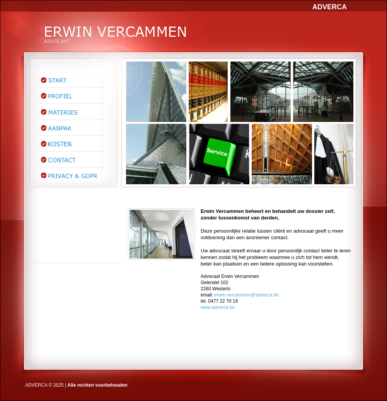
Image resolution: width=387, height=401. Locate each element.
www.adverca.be (218, 307)
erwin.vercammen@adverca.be (246, 295)
